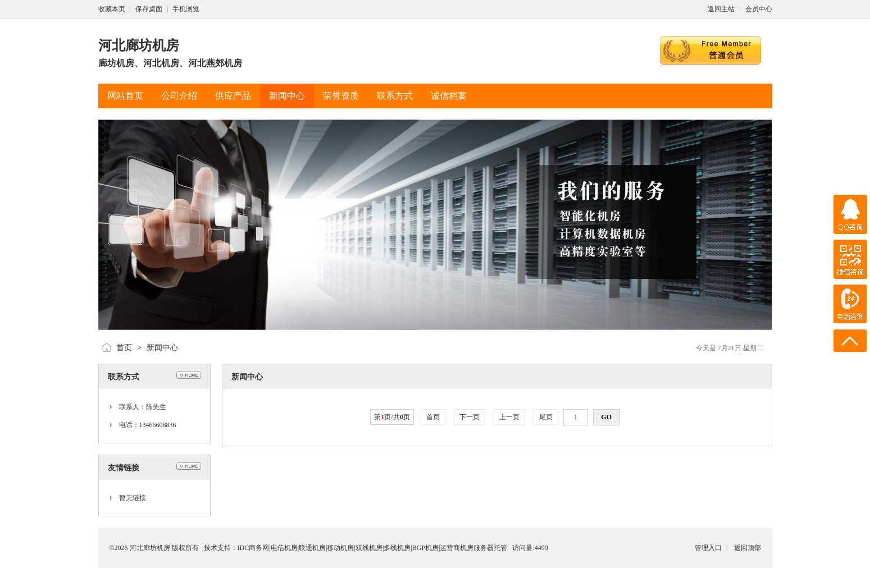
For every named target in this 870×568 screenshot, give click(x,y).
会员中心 (758, 9)
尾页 (546, 417)
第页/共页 (391, 417)
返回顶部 (747, 548)
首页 (124, 347)
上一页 (509, 417)
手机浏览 (185, 9)
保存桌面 (148, 9)
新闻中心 (162, 347)
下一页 (469, 417)
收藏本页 (111, 9)
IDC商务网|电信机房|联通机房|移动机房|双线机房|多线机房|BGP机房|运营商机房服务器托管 (373, 548)
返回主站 (721, 9)
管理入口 (708, 548)
